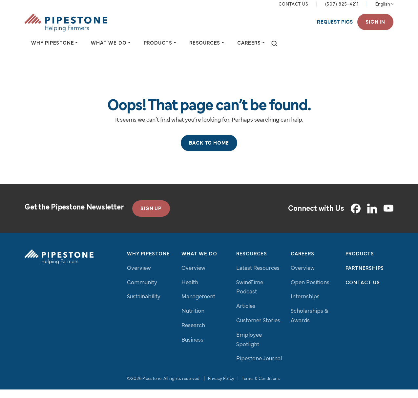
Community (142, 291)
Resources (251, 262)
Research (193, 334)
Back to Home (209, 151)
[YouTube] (388, 217)
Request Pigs (335, 26)
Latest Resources (258, 277)
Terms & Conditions (261, 387)
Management (198, 306)
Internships (305, 306)
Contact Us (293, 8)
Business (192, 349)
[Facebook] (356, 217)
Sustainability (143, 306)
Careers (302, 262)
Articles (245, 315)
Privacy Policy (221, 387)
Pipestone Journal (259, 368)
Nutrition (192, 320)
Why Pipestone (148, 262)
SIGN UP (151, 217)
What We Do (199, 262)
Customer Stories (258, 329)
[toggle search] (274, 47)
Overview (139, 277)
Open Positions (310, 291)
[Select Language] (384, 8)
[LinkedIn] (372, 217)
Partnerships (364, 277)
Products (359, 262)
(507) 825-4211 (342, 8)
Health (189, 291)
